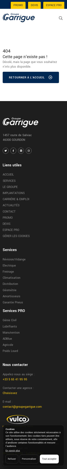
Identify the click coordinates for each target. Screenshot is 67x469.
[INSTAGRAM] (29, 151)
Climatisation (11, 278)
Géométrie (9, 290)
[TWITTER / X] (6, 151)
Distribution (10, 284)
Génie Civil (9, 320)
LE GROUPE (10, 187)
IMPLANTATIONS (14, 193)
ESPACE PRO (54, 5)
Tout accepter (49, 459)
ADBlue (7, 339)
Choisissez (10, 393)
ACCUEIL (8, 174)
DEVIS (34, 5)
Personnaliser (29, 459)
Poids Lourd (10, 351)
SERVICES (9, 181)
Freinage (8, 272)
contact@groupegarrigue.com (22, 407)
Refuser (12, 459)
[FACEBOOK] (13, 151)
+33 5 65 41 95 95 (15, 379)
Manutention (11, 333)
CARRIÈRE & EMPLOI (16, 199)
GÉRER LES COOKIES (16, 236)
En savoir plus (13, 450)
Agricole (8, 345)
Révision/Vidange (14, 259)
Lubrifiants (10, 326)
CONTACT (9, 212)
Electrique (9, 265)
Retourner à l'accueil (31, 78)
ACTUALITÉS (11, 205)
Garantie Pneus (13, 302)
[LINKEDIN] (21, 151)
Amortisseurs (11, 296)
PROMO (18, 5)
